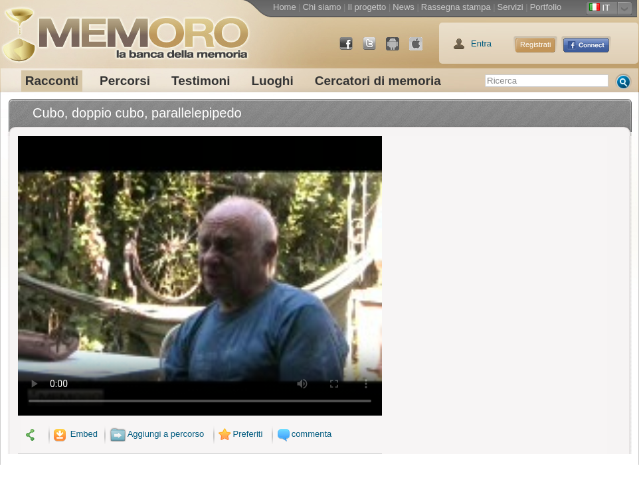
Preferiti (239, 434)
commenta (302, 434)
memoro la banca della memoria (125, 30)
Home (284, 7)
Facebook (351, 48)
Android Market (398, 48)
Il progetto (366, 7)
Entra (481, 43)
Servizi (510, 7)
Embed (74, 434)
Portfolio (546, 7)
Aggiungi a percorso (157, 434)
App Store (421, 48)
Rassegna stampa (456, 7)
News (403, 7)
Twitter (375, 48)
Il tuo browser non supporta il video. (200, 276)
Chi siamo (322, 7)
